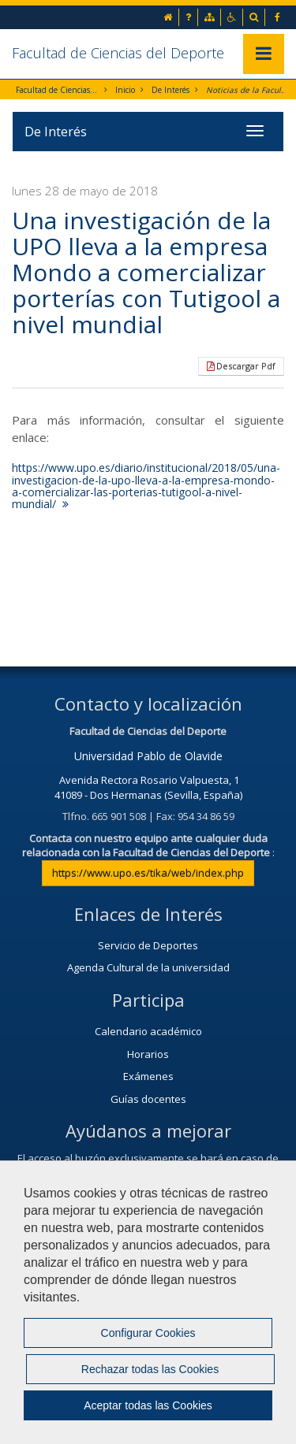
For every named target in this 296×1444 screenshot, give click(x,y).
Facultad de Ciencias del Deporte (118, 52)
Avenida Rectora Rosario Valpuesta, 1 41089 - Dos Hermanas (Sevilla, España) (148, 787)
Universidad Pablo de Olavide (148, 755)
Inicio (125, 89)
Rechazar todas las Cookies (150, 1369)
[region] (148, 1302)
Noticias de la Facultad (247, 89)
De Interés (170, 89)
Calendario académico (148, 1031)
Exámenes (148, 1076)
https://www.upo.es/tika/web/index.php (148, 873)
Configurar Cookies (148, 1333)
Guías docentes (148, 1099)
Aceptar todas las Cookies (148, 1405)
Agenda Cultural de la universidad (148, 967)
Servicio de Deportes (148, 945)
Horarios (148, 1054)
